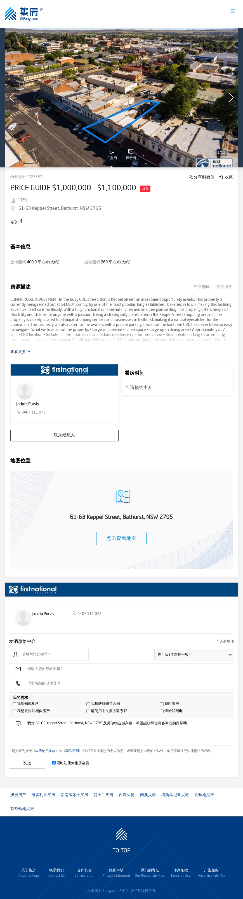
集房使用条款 (45, 751)
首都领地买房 (22, 809)
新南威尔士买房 (74, 795)
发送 (27, 763)
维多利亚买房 (43, 795)
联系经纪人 (64, 435)
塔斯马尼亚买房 (175, 795)
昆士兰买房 (103, 795)
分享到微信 (204, 177)
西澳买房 (127, 795)
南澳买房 (148, 795)
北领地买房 (204, 795)
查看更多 (20, 352)
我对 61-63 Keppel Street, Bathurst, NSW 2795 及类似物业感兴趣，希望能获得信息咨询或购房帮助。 (128, 733)
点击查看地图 (121, 538)
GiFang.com (109, 891)
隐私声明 (72, 751)
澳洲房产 (18, 795)
